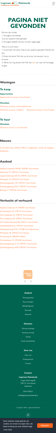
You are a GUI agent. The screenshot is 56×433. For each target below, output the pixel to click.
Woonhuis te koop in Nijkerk (11, 109)
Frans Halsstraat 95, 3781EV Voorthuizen (16, 218)
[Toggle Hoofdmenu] (53, 3)
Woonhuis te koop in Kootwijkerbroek (15, 106)
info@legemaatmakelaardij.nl (28, 395)
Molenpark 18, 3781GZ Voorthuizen (14, 232)
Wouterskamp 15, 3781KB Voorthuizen (16, 240)
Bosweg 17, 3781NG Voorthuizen (13, 189)
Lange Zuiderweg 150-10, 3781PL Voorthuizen (18, 175)
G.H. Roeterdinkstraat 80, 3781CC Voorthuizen (19, 222)
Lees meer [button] (8, 429)
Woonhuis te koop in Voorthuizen (40, 109)
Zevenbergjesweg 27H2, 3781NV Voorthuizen (18, 186)
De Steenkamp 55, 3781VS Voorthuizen (16, 211)
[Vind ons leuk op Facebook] (28, 415)
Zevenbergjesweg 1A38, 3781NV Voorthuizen (18, 247)
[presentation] (25, 281)
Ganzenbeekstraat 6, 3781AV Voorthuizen (16, 225)
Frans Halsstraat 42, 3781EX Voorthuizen (16, 214)
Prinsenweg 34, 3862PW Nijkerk (13, 236)
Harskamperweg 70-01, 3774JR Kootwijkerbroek (19, 229)
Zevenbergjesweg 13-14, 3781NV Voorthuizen (18, 243)
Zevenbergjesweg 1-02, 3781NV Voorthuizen (18, 182)
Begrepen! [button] (45, 425)
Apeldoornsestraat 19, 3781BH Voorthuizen (17, 207)
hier (33, 62)
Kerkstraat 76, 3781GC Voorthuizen (14, 172)
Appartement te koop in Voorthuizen (15, 97)
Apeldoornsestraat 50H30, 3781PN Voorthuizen (19, 168)
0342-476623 (28, 391)
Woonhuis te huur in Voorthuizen (13, 127)
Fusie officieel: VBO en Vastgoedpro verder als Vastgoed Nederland (27, 149)
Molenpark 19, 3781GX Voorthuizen (14, 179)
